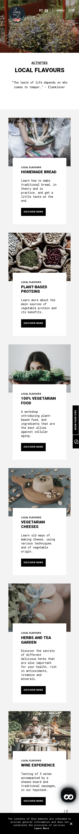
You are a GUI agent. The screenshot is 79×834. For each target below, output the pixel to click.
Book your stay (75, 420)
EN (46, 10)
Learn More (41, 828)
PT (41, 10)
